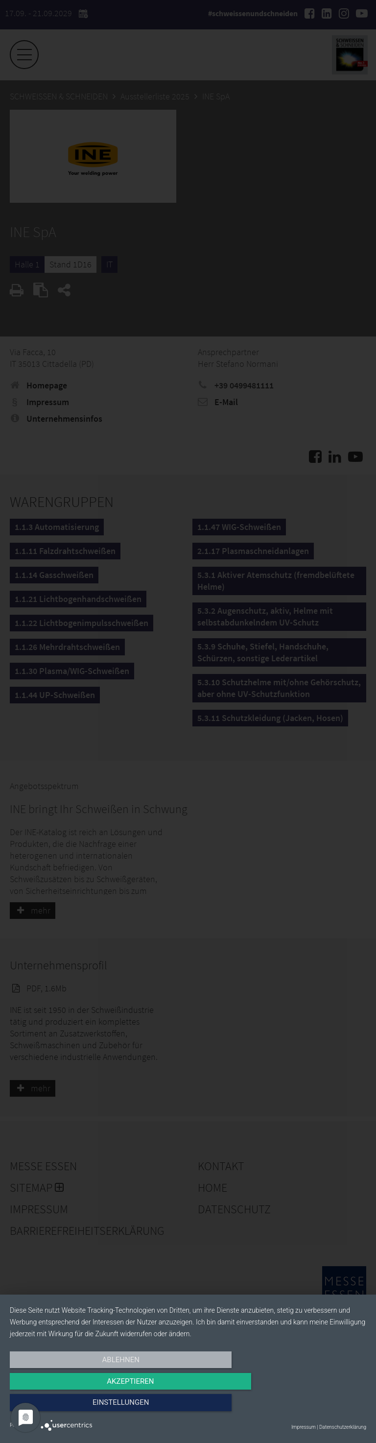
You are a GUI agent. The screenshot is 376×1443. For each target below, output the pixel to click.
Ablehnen (63, 1407)
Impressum (303, 1427)
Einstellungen (312, 1407)
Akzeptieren (188, 1407)
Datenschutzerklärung (342, 1427)
